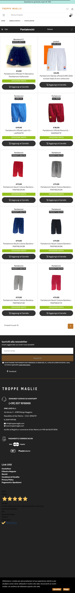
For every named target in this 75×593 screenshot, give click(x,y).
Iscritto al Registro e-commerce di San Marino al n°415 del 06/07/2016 (31, 430)
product (56, 42)
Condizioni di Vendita (10, 477)
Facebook (11, 371)
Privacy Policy (8, 480)
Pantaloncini (18, 96)
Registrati (37, 358)
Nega (66, 589)
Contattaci (6, 469)
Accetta (56, 589)
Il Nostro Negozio (9, 471)
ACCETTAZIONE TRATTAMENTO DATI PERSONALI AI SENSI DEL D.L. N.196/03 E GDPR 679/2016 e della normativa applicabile (37, 364)
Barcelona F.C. (19, 39)
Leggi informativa (24, 365)
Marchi (4, 474)
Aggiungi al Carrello (19, 87)
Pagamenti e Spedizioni (11, 482)
